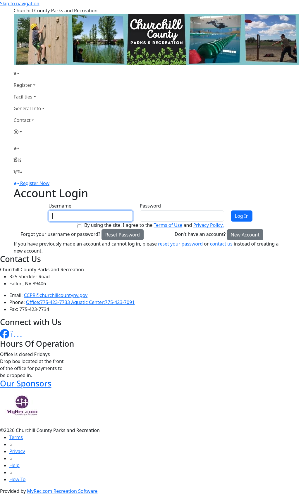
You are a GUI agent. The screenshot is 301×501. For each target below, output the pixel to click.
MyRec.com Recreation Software (62, 491)
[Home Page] (29, 73)
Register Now (34, 183)
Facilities (23, 97)
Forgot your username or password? (60, 234)
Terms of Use (168, 225)
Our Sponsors (25, 383)
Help (14, 465)
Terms (16, 437)
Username (60, 206)
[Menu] (18, 171)
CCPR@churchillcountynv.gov (56, 295)
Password (150, 206)
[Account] (29, 132)
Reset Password (122, 235)
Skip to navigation (19, 3)
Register (23, 85)
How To (17, 479)
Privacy (17, 451)
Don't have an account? (200, 234)
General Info (27, 108)
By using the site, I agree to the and (154, 225)
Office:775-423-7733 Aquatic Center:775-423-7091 (80, 302)
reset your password (180, 244)
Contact (22, 120)
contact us (221, 244)
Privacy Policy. (208, 225)
